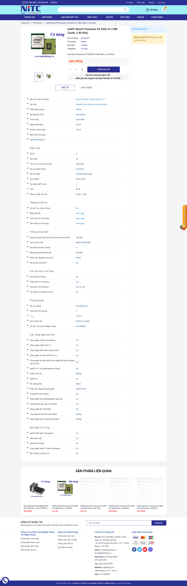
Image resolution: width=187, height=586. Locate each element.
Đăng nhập (141, 3)
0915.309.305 (100, 560)
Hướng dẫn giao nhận (30, 546)
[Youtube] (145, 549)
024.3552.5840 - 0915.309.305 (35, 2)
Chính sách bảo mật (66, 536)
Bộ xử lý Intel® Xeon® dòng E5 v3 (90, 99)
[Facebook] (134, 549)
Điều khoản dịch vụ (29, 550)
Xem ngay (80, 213)
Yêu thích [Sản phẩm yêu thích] (53, 2)
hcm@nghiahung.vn (103, 553)
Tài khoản (152, 10)
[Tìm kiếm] (125, 9)
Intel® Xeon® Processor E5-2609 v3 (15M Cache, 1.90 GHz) (150, 507)
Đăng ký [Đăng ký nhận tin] (158, 523)
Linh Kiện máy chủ (70, 17)
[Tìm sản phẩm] (89, 9)
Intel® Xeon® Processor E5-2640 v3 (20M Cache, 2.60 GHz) (93, 507)
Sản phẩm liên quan (93, 471)
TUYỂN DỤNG (157, 17)
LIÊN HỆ (140, 17)
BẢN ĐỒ (109, 17)
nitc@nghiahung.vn (109, 550)
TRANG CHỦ (29, 17)
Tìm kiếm (129, 3)
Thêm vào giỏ (103, 69)
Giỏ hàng (161, 3)
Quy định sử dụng (65, 547)
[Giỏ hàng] (164, 10)
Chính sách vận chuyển (67, 540)
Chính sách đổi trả (65, 543)
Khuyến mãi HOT (139, 29)
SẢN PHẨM (48, 17)
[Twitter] (139, 549)
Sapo (129, 583)
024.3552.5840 (110, 557)
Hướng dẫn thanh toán (30, 542)
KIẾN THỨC (93, 17)
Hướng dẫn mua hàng (30, 539)
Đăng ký (151, 3)
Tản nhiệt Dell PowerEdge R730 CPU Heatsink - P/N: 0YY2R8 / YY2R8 (36, 507)
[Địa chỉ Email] (119, 523)
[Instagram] (150, 549)
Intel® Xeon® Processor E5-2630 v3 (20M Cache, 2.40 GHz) (122, 507)
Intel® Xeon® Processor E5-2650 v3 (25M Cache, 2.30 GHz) (65, 507)
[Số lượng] (76, 69)
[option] (43, 48)
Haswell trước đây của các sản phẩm (91, 104)
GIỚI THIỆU (125, 17)
